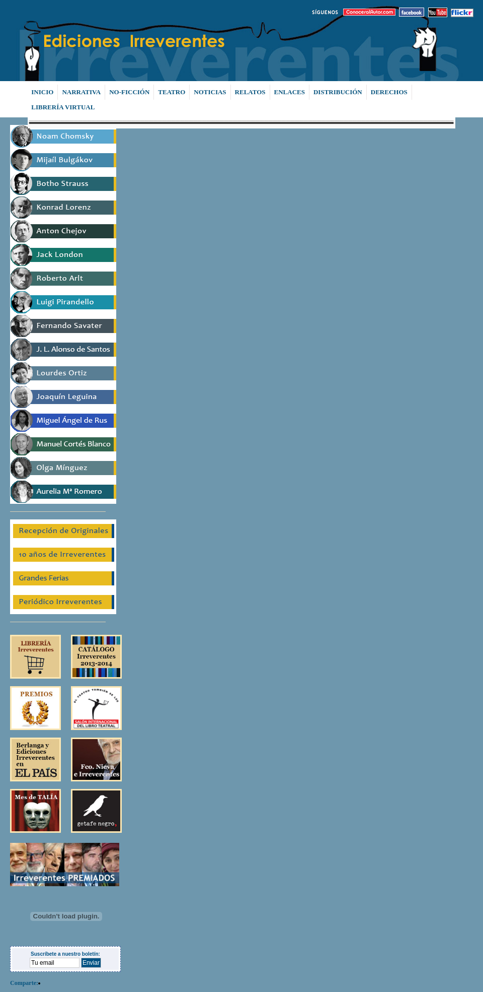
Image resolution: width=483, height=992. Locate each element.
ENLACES (289, 92)
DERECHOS (389, 92)
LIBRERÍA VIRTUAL (63, 107)
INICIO (42, 92)
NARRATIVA (81, 92)
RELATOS (250, 92)
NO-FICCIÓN (129, 92)
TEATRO (171, 92)
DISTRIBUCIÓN (337, 92)
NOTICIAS (210, 92)
